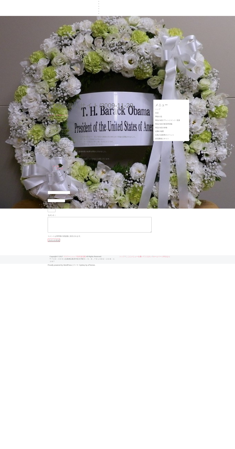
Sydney (82, 265)
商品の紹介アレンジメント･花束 (167, 120)
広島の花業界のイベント (164, 135)
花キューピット (106, 11)
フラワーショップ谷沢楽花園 (74, 256)
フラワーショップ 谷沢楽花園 (68, 6)
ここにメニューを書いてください (139, 256)
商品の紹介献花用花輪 (163, 124)
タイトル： (52, 189)
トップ (157, 109)
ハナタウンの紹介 (107, 1)
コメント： (52, 215)
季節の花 (158, 117)
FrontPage (104, 4)
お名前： (51, 197)
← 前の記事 (58, 169)
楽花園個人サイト (162, 139)
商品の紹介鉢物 (161, 128)
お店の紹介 (104, 9)
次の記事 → (58, 166)
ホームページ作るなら (161, 256)
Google (103, 6)
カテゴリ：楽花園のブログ (58, 115)
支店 (157, 113)
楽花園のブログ (106, 13)
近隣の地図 (159, 131)
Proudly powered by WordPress (60, 265)
